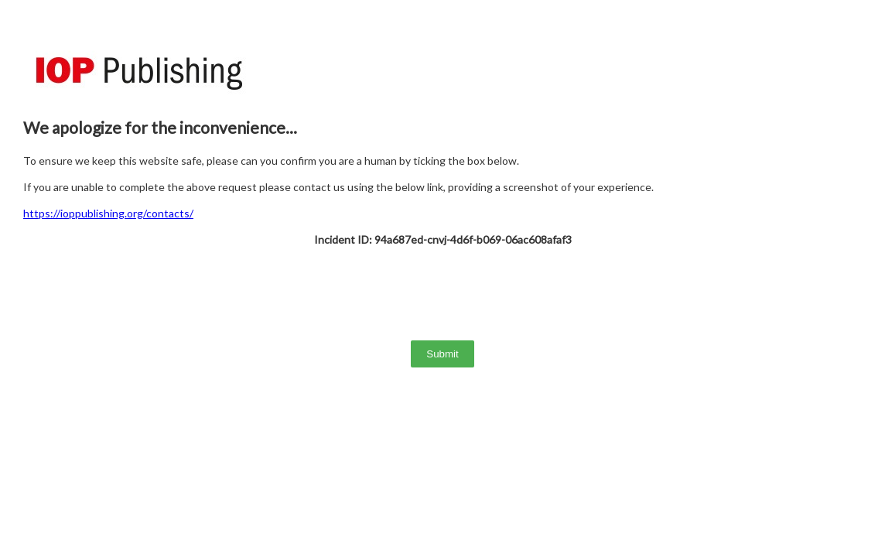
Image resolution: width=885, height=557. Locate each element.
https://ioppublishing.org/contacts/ (108, 213)
